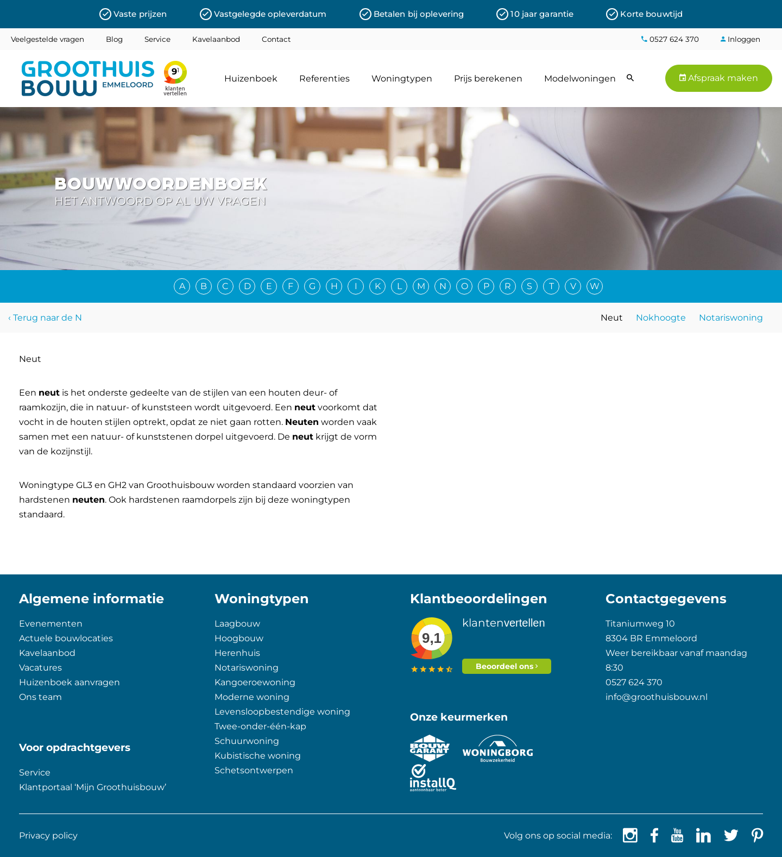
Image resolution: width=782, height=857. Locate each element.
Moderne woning (252, 697)
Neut (612, 317)
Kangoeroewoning (255, 682)
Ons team (40, 697)
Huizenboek (251, 78)
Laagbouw (237, 623)
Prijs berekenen (488, 78)
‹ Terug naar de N (45, 317)
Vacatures (40, 667)
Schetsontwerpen (254, 770)
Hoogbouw (239, 638)
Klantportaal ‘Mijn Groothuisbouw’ (92, 787)
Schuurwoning (247, 741)
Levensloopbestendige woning (282, 711)
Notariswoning (731, 317)
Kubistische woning (258, 755)
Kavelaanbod (216, 39)
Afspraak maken (718, 78)
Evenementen (51, 623)
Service (157, 39)
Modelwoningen (580, 78)
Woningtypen (401, 78)
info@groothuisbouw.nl (657, 697)
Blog (114, 39)
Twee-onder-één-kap (260, 726)
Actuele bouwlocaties (66, 638)
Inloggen (740, 39)
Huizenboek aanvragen (69, 682)
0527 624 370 (670, 39)
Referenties (324, 78)
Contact (276, 39)
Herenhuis (237, 653)
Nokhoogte (661, 317)
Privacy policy (48, 835)
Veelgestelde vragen (47, 39)
